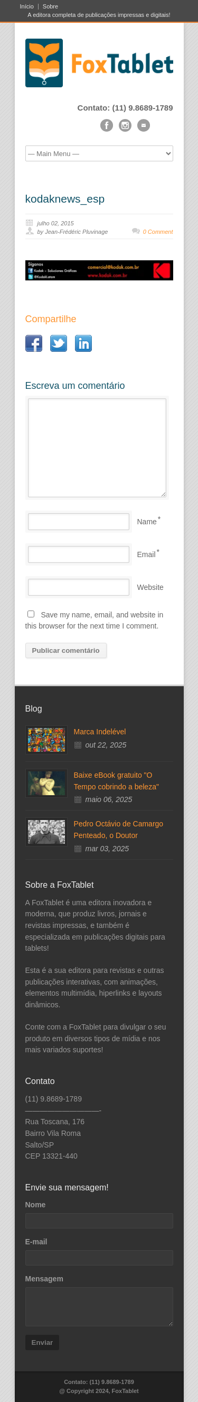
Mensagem (44, 1278)
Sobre (50, 7)
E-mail (36, 1241)
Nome (35, 1204)
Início (27, 7)
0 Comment (158, 232)
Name (147, 521)
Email (146, 554)
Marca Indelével (100, 731)
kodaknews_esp (65, 199)
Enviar (42, 1342)
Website (150, 587)
